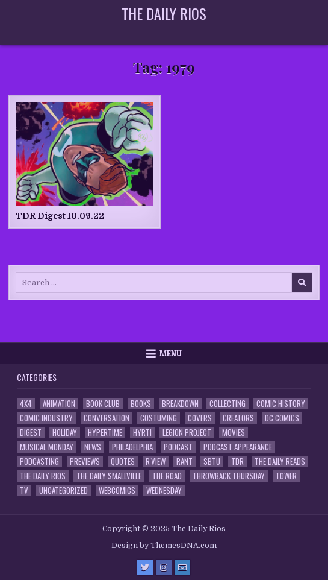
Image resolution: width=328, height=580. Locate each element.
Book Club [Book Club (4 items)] (103, 403)
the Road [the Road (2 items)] (167, 476)
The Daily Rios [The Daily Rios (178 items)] (43, 476)
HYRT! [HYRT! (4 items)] (142, 432)
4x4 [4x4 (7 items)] (26, 403)
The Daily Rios (164, 13)
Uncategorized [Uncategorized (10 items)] (63, 490)
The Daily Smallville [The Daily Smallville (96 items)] (108, 476)
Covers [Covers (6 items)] (200, 418)
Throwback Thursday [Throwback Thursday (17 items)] (229, 476)
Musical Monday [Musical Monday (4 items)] (46, 447)
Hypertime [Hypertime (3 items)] (105, 432)
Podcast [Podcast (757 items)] (178, 447)
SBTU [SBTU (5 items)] (211, 461)
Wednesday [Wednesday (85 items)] (164, 490)
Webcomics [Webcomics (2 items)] (117, 490)
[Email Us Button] (182, 567)
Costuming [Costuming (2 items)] (158, 418)
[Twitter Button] (145, 567)
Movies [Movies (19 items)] (233, 432)
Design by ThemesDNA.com (164, 545)
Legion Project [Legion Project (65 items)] (186, 432)
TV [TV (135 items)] (24, 490)
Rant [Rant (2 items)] (184, 461)
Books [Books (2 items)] (141, 403)
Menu (170, 353)
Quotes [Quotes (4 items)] (123, 461)
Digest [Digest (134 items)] (31, 432)
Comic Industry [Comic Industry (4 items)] (46, 418)
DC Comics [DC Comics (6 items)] (282, 418)
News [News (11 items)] (92, 447)
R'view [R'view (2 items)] (156, 461)
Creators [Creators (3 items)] (238, 418)
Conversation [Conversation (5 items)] (106, 418)
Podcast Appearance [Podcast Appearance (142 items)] (237, 447)
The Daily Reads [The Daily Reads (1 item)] (280, 461)
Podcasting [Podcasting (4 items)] (39, 461)
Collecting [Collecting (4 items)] (227, 403)
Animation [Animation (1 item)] (59, 403)
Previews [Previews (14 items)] (85, 461)
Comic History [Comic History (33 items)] (280, 403)
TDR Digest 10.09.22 (60, 216)
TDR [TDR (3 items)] (237, 461)
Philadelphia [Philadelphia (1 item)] (132, 447)
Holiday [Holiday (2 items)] (64, 432)
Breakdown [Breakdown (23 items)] (180, 403)
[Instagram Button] (164, 567)
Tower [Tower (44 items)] (286, 476)
